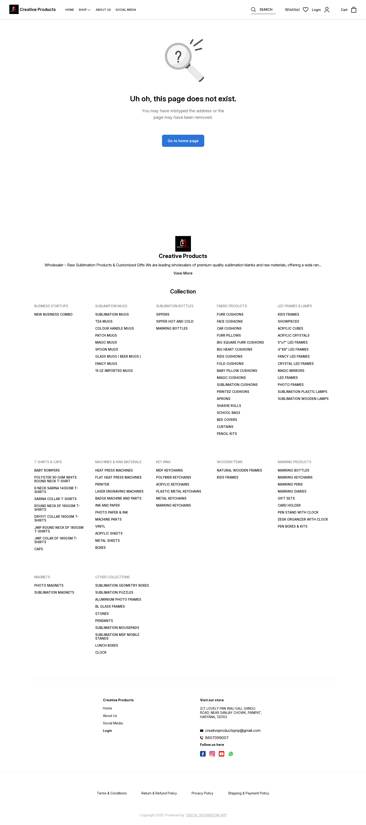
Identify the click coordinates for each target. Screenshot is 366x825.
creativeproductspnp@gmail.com (232, 730)
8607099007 (217, 738)
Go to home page (183, 140)
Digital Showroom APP (206, 815)
